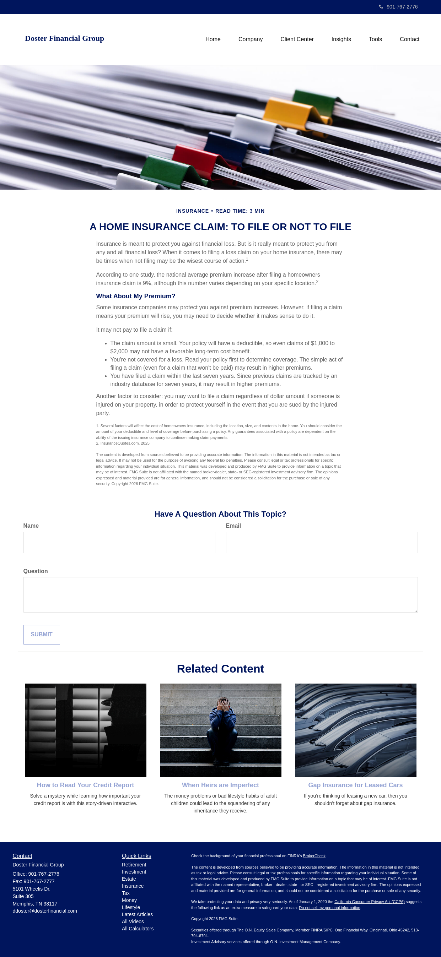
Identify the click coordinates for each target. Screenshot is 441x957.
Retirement (134, 865)
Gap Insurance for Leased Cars (355, 785)
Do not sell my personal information (329, 908)
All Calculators (138, 928)
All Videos (133, 921)
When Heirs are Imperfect (220, 785)
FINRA (316, 930)
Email (233, 526)
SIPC (328, 930)
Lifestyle (131, 907)
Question (35, 571)
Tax (126, 893)
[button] (250, 39)
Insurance (133, 886)
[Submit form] (41, 635)
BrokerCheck (314, 856)
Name (31, 526)
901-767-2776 (398, 7)
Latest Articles (137, 914)
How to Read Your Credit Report (85, 785)
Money (129, 900)
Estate (129, 879)
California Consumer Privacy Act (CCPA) (369, 901)
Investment (134, 872)
